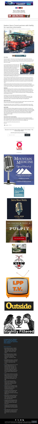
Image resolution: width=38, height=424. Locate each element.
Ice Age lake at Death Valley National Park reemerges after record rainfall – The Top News (10, 401)
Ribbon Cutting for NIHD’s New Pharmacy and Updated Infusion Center (10, 383)
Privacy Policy (20, 422)
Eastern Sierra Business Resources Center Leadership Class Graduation (10, 387)
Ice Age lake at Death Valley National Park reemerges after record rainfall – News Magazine (10, 391)
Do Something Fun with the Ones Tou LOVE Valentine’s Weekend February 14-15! (10, 371)
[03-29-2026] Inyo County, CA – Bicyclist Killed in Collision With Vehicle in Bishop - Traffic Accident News (10, 349)
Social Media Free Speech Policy (28, 422)
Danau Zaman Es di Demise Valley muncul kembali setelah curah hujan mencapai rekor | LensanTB (10, 396)
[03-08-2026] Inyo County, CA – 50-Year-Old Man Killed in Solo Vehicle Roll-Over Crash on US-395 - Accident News (11, 360)
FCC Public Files (19, 152)
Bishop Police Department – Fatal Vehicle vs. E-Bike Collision (10, 351)
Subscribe (27, 134)
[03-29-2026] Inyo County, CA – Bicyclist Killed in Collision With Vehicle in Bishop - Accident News (10, 355)
